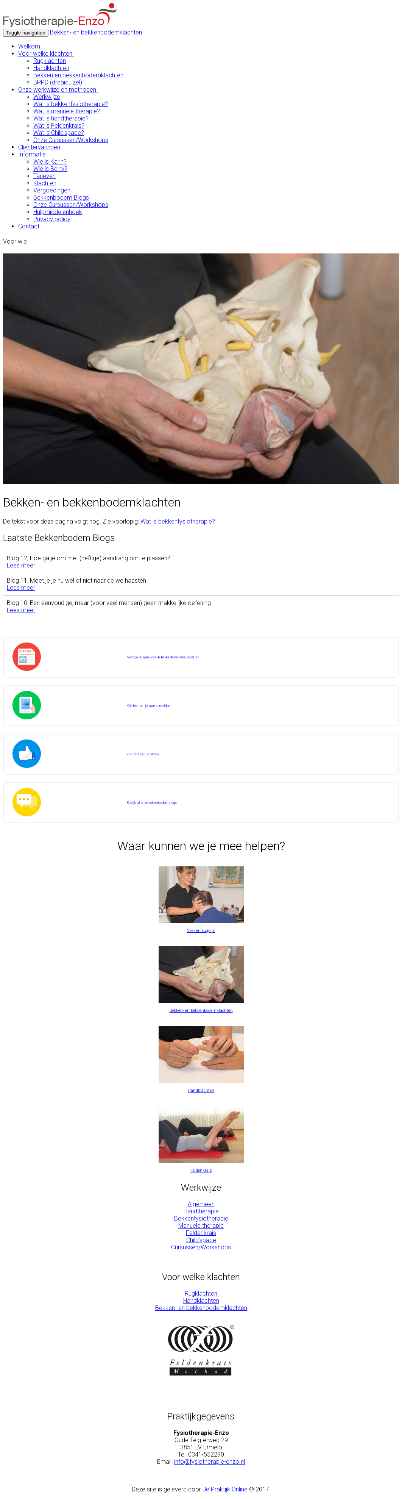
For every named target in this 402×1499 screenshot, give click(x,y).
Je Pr (210, 1489)
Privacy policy (51, 219)
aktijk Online (232, 1489)
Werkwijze (46, 96)
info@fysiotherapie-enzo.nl (209, 1461)
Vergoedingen (51, 190)
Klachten (44, 183)
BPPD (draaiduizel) (57, 82)
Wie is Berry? (50, 168)
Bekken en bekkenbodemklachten (78, 75)
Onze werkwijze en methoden (58, 89)
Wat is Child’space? (58, 132)
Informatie (32, 154)
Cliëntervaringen (39, 147)
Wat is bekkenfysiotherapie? (70, 104)
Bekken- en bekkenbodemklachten (96, 32)
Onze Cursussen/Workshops (70, 140)
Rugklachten (49, 60)
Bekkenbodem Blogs (61, 197)
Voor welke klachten (46, 53)
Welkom (29, 46)
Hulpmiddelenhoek (57, 212)
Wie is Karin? (50, 161)
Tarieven (44, 176)
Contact (28, 226)
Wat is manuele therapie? (66, 111)
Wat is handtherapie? (61, 118)
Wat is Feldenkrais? (58, 125)
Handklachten (51, 68)
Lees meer (21, 565)
